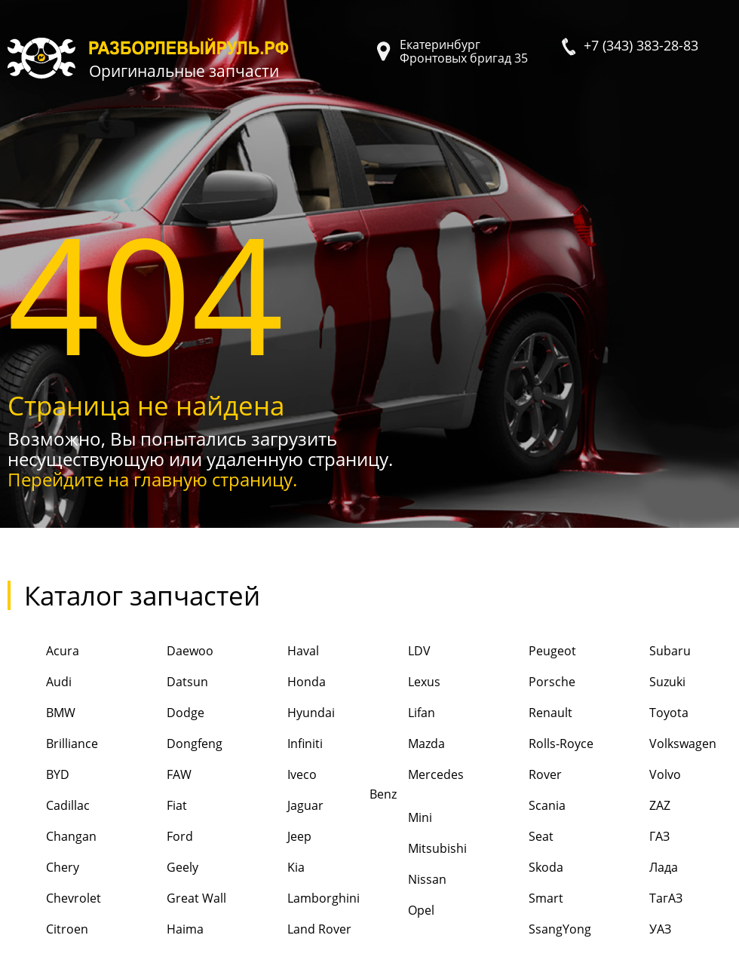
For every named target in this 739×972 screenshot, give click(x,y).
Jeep (280, 837)
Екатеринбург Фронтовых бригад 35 (464, 51)
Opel (402, 911)
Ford (160, 837)
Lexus (405, 682)
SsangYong (540, 930)
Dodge (166, 713)
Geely (163, 868)
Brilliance (53, 744)
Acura (43, 651)
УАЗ (641, 930)
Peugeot (533, 651)
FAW (160, 775)
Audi (40, 682)
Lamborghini (304, 899)
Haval (284, 651)
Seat (521, 837)
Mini (401, 818)
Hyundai (292, 713)
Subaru (651, 651)
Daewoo (170, 651)
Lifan (402, 713)
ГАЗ (640, 837)
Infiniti (286, 744)
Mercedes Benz (417, 781)
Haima (166, 930)
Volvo (646, 775)
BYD (38, 775)
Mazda (407, 744)
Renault (531, 713)
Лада (644, 868)
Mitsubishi (418, 849)
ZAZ (640, 806)
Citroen (48, 930)
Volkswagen (663, 744)
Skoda (526, 868)
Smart (526, 899)
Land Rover (300, 930)
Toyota (649, 713)
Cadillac (49, 806)
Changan (52, 837)
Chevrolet (54, 899)
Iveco (283, 775)
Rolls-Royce (541, 744)
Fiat (157, 806)
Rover (526, 775)
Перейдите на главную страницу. (152, 479)
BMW (41, 713)
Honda (287, 682)
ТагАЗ (646, 899)
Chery (43, 868)
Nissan (408, 880)
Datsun (168, 682)
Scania (528, 806)
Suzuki (648, 682)
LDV (400, 651)
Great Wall (177, 899)
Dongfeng (175, 744)
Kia (277, 868)
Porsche (532, 682)
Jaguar (286, 806)
